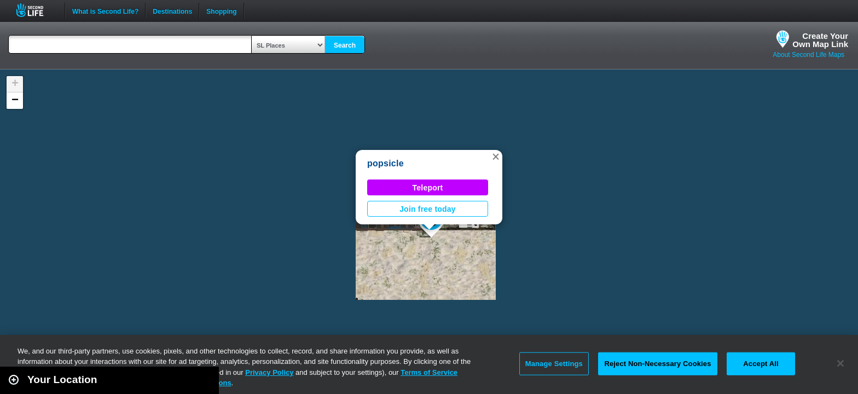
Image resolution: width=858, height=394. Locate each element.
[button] (495, 156)
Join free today (427, 209)
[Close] (840, 363)
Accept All (760, 364)
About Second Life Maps (808, 55)
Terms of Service (429, 372)
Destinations (172, 10)
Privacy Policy (269, 372)
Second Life (35, 10)
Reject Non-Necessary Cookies (657, 364)
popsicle (385, 163)
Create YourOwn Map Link (820, 40)
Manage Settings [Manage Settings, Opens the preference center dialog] (554, 364)
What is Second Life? (105, 10)
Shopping (221, 10)
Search (345, 45)
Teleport (428, 187)
